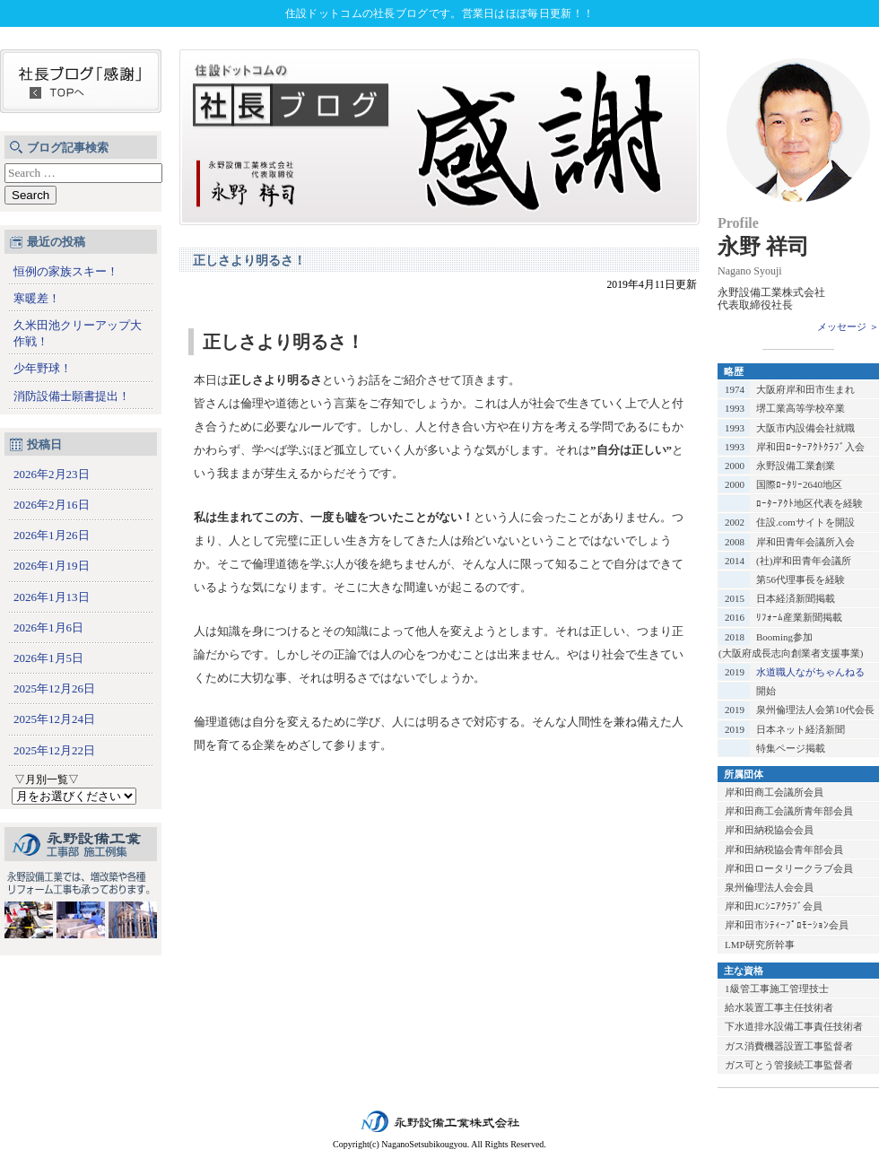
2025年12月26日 (54, 688)
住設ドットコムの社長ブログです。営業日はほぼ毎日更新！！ (439, 13)
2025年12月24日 (54, 719)
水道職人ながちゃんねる (810, 671)
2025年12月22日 (54, 750)
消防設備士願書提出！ (71, 396)
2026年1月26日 (51, 535)
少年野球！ (42, 368)
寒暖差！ (36, 298)
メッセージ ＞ (848, 326)
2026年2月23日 (51, 474)
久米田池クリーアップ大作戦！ (77, 333)
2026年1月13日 (51, 597)
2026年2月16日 (51, 504)
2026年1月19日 (51, 565)
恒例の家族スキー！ (65, 271)
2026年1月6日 (48, 627)
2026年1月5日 (48, 658)
